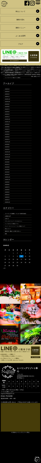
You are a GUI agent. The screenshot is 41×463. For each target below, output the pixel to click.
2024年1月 (8, 123)
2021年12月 (8, 165)
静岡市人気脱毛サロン (15, 81)
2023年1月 (8, 150)
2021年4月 (8, 188)
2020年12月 (8, 194)
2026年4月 (8, 91)
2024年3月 (8, 118)
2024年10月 (8, 106)
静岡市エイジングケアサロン (14, 71)
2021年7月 (8, 179)
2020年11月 (8, 197)
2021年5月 (8, 185)
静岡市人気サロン (19, 80)
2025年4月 (8, 94)
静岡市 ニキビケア (22, 69)
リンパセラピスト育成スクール (14, 249)
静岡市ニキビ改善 (28, 72)
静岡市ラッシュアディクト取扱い (29, 78)
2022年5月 (8, 159)
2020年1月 (8, 220)
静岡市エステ (27, 71)
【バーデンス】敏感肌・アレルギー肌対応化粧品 (17, 236)
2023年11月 (8, 129)
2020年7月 (8, 206)
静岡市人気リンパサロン (31, 80)
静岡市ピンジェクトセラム (27, 74)
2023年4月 (8, 147)
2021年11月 (8, 167)
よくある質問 (20, 36)
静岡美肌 (33, 81)
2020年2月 (8, 217)
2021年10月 (8, 170)
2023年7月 (8, 138)
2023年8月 (8, 135)
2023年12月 (8, 126)
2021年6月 (8, 182)
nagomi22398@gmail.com (9, 423)
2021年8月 (8, 176)
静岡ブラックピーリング (33, 67)
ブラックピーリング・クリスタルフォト (16, 246)
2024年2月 (8, 120)
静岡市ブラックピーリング (11, 78)
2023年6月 (8, 141)
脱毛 (6, 262)
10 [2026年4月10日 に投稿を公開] (21, 285)
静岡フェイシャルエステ (18, 67)
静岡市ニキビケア (18, 72)
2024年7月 (8, 115)
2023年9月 (8, 132)
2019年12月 (8, 223)
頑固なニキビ (36, 83)
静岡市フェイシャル (20, 76)
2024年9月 (8, 109)
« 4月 (4, 297)
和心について (20, 11)
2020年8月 (8, 203)
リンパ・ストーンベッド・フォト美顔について (17, 253)
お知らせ (7, 243)
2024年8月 (8, 112)
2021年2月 (8, 191)
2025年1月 (8, 100)
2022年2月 (8, 162)
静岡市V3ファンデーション (8, 69)
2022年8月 (8, 156)
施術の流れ (20, 20)
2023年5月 (8, 144)
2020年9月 (8, 200)
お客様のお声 (8, 240)
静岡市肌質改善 (26, 81)
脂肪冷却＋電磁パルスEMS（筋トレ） (15, 259)
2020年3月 (8, 214)
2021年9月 (8, 173)
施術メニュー (20, 28)
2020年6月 (8, 209)
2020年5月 (8, 212)
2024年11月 (8, 103)
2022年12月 (8, 153)
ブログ (20, 44)
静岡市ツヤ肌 (8, 72)
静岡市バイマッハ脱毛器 (12, 74)
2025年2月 (8, 97)
